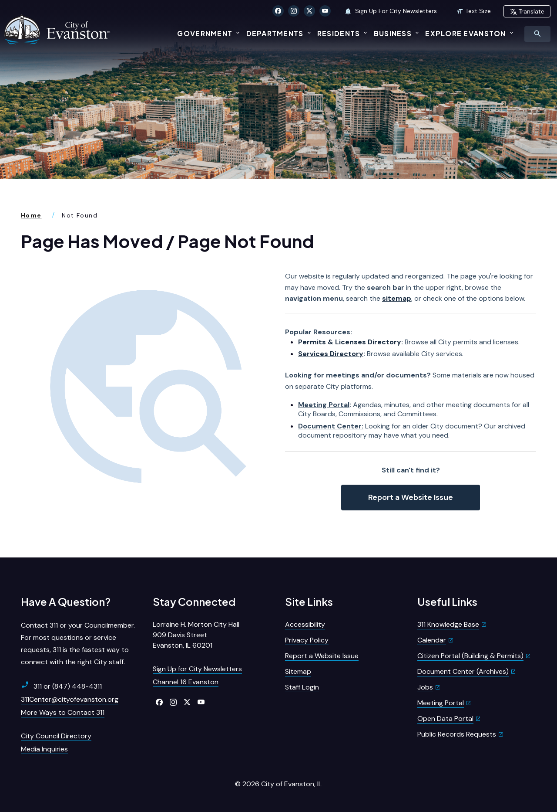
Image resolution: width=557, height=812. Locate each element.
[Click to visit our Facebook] (278, 11)
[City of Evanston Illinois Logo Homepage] (58, 29)
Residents (338, 33)
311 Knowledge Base (448, 624)
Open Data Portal (445, 718)
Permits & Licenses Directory (349, 342)
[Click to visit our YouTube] (325, 11)
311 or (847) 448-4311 (61, 686)
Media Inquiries (44, 749)
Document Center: (330, 426)
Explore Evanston (465, 33)
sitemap (396, 298)
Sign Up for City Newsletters (197, 668)
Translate (527, 11)
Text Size (473, 11)
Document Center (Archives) (463, 671)
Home (31, 215)
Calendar (431, 640)
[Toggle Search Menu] (537, 34)
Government (204, 33)
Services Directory (330, 353)
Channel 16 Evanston (185, 681)
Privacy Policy (307, 640)
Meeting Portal (323, 404)
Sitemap (298, 671)
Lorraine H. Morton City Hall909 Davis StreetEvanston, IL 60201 (196, 635)
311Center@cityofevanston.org (69, 699)
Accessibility (305, 624)
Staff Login (302, 687)
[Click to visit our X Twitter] (309, 11)
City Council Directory (56, 736)
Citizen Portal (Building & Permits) (470, 655)
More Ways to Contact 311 (62, 712)
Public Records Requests (456, 734)
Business (393, 33)
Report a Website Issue (410, 497)
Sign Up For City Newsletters (390, 11)
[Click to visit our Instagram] (293, 11)
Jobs (425, 687)
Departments (275, 33)
